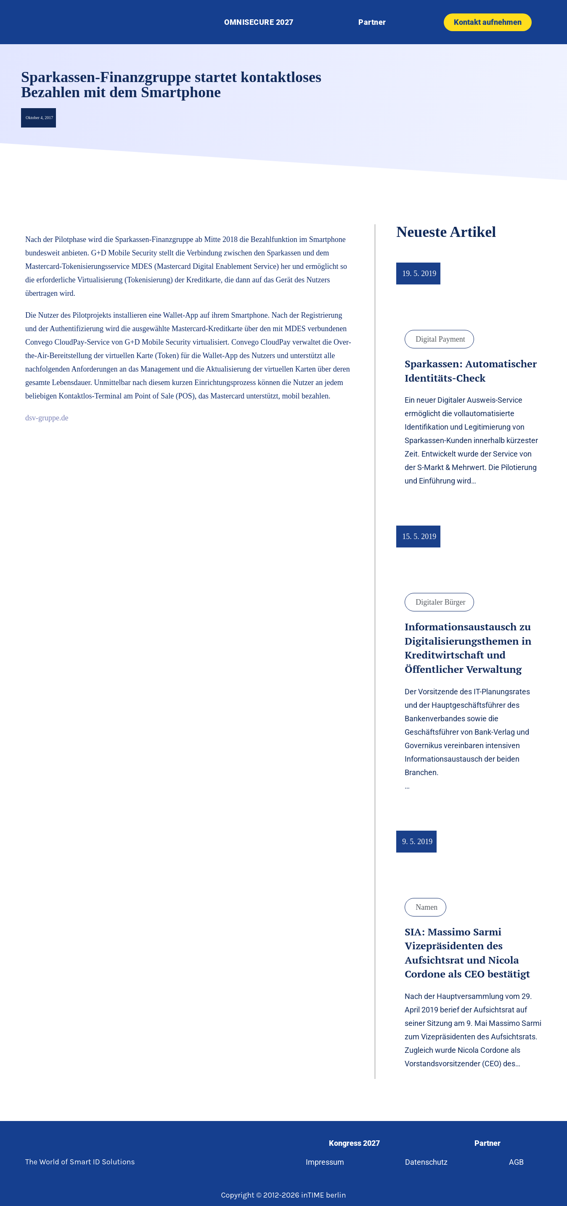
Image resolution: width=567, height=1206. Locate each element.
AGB (516, 1162)
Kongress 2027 (354, 1143)
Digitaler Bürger (440, 602)
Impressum (325, 1162)
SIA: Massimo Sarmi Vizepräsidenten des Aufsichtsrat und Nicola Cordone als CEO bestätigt (467, 953)
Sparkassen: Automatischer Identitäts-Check (471, 371)
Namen (426, 907)
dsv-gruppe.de (46, 418)
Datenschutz (426, 1162)
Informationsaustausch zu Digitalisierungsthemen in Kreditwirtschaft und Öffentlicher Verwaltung (468, 648)
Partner (372, 22)
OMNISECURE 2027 (259, 22)
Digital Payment (440, 339)
